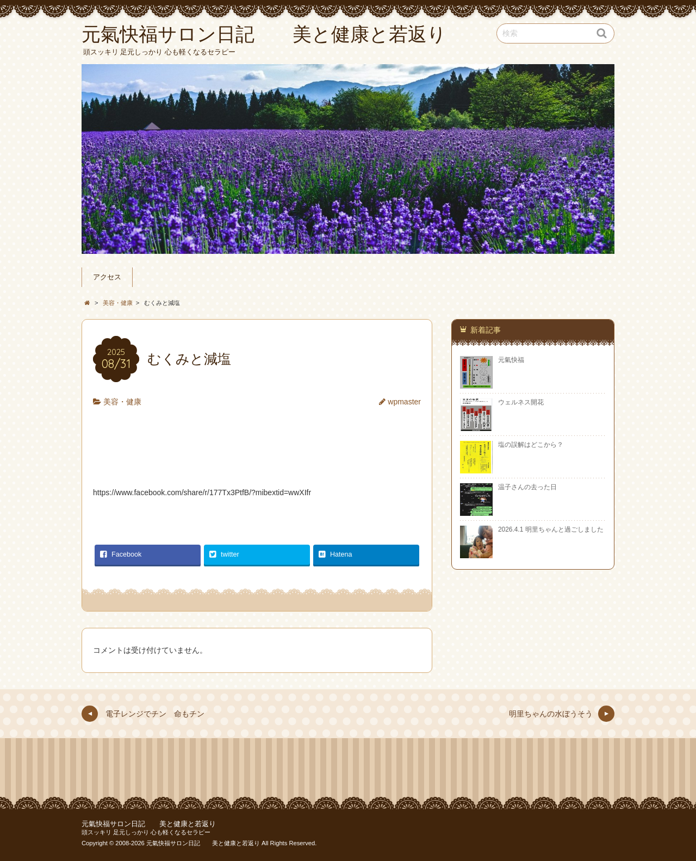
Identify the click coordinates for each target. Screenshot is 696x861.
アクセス (107, 277)
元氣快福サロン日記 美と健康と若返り (149, 824)
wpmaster (404, 401)
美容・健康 (122, 401)
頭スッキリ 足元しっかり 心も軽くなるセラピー (146, 832)
